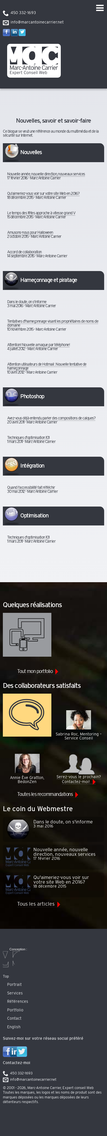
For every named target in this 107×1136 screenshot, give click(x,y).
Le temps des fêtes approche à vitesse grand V (41, 213)
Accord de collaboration (24, 252)
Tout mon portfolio (35, 671)
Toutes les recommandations (44, 794)
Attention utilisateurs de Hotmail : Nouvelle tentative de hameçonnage (46, 366)
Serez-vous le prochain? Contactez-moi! (78, 769)
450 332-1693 (23, 13)
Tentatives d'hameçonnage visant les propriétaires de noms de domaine (52, 323)
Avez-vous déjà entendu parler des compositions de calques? (51, 418)
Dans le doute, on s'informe (27, 302)
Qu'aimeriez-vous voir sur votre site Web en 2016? (43, 194)
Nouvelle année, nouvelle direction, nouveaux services (46, 174)
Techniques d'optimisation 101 (28, 438)
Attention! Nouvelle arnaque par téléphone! (38, 345)
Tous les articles (35, 904)
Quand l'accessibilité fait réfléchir (31, 488)
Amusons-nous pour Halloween (30, 233)
